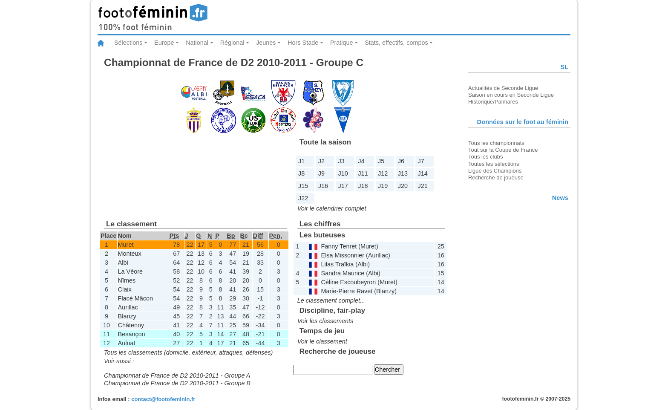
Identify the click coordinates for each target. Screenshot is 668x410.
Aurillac (128, 307)
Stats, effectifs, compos (396, 42)
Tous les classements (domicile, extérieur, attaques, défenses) (188, 352)
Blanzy (127, 316)
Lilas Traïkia (337, 264)
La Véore (130, 271)
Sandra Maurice (343, 273)
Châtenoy (131, 325)
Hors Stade (303, 42)
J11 (363, 173)
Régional (232, 42)
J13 (403, 173)
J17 (343, 185)
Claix (125, 289)
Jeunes (266, 42)
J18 (363, 185)
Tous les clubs (485, 156)
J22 (303, 198)
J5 (381, 161)
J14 (423, 173)
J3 (341, 161)
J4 (361, 161)
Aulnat (126, 343)
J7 (421, 161)
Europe (164, 42)
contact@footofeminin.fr (163, 399)
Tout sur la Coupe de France (503, 150)
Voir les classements (325, 321)
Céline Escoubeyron (348, 282)
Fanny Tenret (339, 246)
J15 (303, 185)
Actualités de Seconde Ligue (503, 88)
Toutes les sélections (493, 164)
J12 (383, 173)
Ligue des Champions (494, 170)
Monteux (129, 253)
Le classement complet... (331, 300)
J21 (423, 185)
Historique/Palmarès (493, 101)
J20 (403, 185)
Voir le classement (322, 341)
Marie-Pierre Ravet (347, 291)
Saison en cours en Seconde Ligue (511, 95)
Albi (123, 262)
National (197, 42)
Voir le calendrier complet (331, 208)
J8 (301, 173)
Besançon (131, 334)
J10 (343, 173)
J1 (301, 161)
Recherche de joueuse (496, 177)
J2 (321, 161)
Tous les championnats (496, 143)
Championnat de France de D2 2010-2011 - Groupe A (177, 375)
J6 (401, 161)
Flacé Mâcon (135, 298)
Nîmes (127, 280)
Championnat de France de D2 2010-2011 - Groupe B (177, 383)
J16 (323, 185)
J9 (321, 173)
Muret (126, 244)
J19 (383, 185)
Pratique (341, 42)
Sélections (128, 42)
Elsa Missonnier (343, 255)
